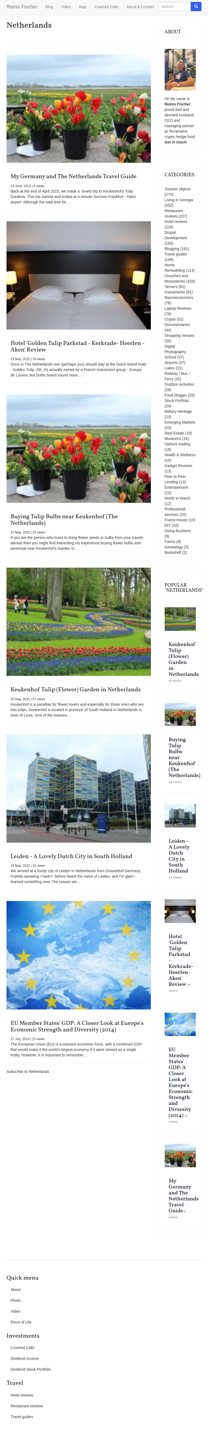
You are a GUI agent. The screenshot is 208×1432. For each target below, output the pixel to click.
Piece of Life (21, 1322)
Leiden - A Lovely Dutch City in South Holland (71, 856)
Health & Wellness (180, 455)
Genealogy (174, 547)
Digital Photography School (175, 351)
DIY (168, 525)
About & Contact (140, 7)
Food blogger (176, 395)
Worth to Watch (178, 498)
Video (66, 7)
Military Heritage (178, 411)
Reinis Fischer (21, 6)
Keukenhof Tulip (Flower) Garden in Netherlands (76, 690)
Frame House (176, 520)
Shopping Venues (179, 335)
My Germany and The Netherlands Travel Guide (73, 176)
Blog (49, 7)
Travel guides (176, 254)
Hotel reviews (176, 221)
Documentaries (177, 324)
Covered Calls (106, 7)
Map (82, 7)
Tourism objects (178, 189)
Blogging (172, 249)
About (16, 1289)
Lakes (170, 368)
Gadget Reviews (179, 466)
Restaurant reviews (27, 1406)
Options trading (177, 444)
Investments (175, 292)
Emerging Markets (180, 422)
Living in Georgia (179, 200)
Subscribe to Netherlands (27, 1071)
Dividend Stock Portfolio (31, 1369)
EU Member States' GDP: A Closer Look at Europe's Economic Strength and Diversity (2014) (77, 1026)
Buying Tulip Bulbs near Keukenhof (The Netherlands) (64, 520)
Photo (16, 1300)
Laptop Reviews (178, 308)
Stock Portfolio (177, 400)
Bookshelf (173, 552)
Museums (173, 438)
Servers (171, 287)
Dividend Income (25, 1358)
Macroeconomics (179, 297)
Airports (171, 362)
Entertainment (176, 487)
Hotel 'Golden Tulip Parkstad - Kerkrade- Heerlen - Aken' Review (78, 346)
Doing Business (178, 531)
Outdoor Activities (179, 384)
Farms (170, 541)
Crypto (170, 319)
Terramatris (178, 131)
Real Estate (174, 433)
